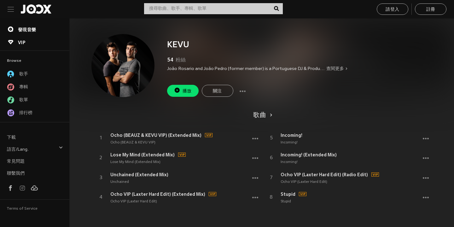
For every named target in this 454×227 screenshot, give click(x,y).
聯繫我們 (16, 173)
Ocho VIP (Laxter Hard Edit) (133, 201)
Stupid (288, 194)
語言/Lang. (35, 148)
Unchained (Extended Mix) (139, 174)
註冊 (430, 9)
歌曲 (261, 115)
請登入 (392, 9)
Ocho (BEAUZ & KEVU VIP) (132, 142)
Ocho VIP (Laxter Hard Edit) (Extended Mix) (157, 194)
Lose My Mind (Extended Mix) (142, 154)
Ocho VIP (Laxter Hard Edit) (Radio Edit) (324, 174)
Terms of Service (22, 209)
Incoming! (291, 135)
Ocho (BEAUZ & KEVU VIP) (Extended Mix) (155, 135)
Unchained (119, 182)
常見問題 (16, 161)
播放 (183, 90)
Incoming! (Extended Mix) (309, 154)
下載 (11, 137)
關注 (217, 91)
